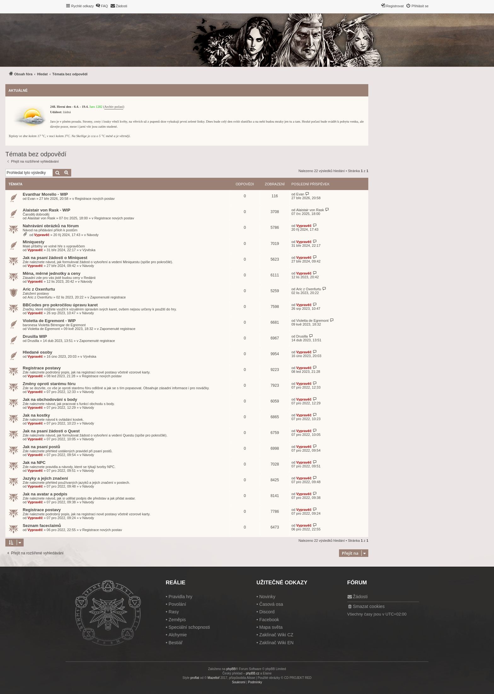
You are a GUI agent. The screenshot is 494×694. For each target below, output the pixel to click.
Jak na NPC (34, 462)
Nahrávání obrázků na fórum (51, 225)
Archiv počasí (113, 106)
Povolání (177, 604)
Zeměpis (177, 619)
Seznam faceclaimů (42, 525)
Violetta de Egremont (43, 329)
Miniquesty (33, 242)
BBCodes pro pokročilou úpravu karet (60, 305)
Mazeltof (214, 678)
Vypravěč (41, 235)
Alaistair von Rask (41, 218)
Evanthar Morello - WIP (45, 194)
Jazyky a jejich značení (45, 478)
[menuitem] (101, 6)
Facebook (269, 619)
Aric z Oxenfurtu (39, 289)
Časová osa (271, 604)
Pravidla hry (180, 596)
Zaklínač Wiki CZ (276, 634)
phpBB (231, 669)
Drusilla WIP (35, 336)
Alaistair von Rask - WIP (46, 210)
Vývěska (88, 250)
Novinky (267, 596)
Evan (31, 198)
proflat (194, 678)
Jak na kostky (36, 415)
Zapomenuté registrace (108, 297)
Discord (266, 611)
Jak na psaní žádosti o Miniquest (55, 257)
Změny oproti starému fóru (49, 383)
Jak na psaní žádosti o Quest (51, 431)
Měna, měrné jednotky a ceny (51, 273)
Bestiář (176, 642)
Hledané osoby (37, 352)
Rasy (174, 611)
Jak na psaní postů (41, 446)
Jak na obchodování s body (50, 399)
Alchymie (178, 634)
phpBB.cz (252, 673)
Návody (93, 235)
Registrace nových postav (95, 198)
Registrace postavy (42, 368)
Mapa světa (271, 627)
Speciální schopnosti (189, 627)
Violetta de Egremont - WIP (49, 320)
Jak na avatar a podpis (45, 494)
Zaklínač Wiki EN (276, 642)
